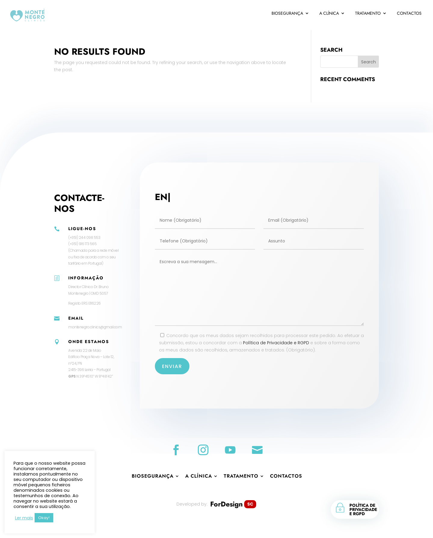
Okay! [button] (44, 518)
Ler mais (24, 518)
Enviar (172, 366)
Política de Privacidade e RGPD (276, 343)
